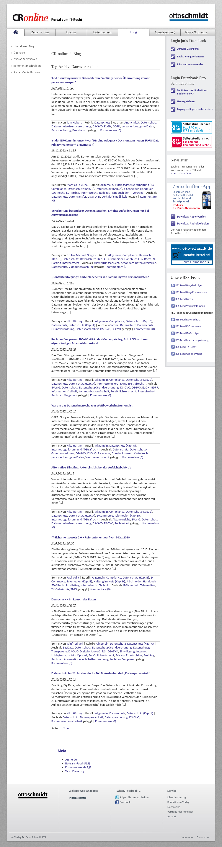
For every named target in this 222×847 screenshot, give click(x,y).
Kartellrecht (141, 453)
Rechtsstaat (122, 523)
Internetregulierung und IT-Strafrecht (120, 383)
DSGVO (92, 196)
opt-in (71, 655)
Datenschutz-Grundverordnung (71, 126)
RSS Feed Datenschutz (188, 319)
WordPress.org (74, 771)
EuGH (107, 126)
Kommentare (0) (110, 130)
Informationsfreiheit (64, 391)
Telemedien (147, 585)
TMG (73, 589)
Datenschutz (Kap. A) (109, 189)
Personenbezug (61, 130)
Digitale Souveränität (93, 651)
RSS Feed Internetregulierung (192, 340)
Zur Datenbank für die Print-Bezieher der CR (192, 92)
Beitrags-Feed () (77, 763)
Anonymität (131, 122)
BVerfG (55, 387)
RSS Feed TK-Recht (185, 346)
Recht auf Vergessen (64, 395)
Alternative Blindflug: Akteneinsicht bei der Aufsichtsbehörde (91, 467)
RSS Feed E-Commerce (188, 326)
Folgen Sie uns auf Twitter (134, 797)
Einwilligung (127, 651)
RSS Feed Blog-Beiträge (188, 285)
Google (116, 453)
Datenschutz (102, 122)
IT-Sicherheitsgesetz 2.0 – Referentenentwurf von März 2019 (90, 537)
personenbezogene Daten (137, 126)
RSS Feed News (184, 299)
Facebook (104, 453)
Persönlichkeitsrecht (123, 391)
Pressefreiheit (146, 391)
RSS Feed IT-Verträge (187, 333)
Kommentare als (78, 767)
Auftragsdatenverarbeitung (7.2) (135, 185)
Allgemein (106, 185)
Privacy (120, 655)
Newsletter (173, 806)
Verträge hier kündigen (180, 811)
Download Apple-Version (191, 216)
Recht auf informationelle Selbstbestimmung (79, 659)
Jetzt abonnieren (182, 173)
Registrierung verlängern (190, 56)
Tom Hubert (74, 122)
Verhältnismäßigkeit (114, 196)
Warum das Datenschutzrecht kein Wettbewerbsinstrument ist (91, 405)
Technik (104, 585)
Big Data (68, 647)
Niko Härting (74, 321)
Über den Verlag (176, 797)
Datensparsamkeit (87, 329)
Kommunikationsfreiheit (93, 391)
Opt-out (82, 655)
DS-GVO (98, 126)
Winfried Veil (75, 643)
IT (99, 196)
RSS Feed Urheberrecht (188, 353)
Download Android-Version (193, 223)
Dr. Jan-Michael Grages (81, 255)
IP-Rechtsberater (77, 797)
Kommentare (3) (61, 663)
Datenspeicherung (116, 717)
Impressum (187, 837)
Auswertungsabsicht (106, 263)
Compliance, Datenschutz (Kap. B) (72, 189)
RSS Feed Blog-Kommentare (191, 292)
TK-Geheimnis (60, 589)
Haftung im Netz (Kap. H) (109, 581)
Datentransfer (77, 196)
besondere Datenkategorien (138, 263)
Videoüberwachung (81, 267)
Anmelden (71, 759)
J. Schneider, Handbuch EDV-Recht (129, 259)
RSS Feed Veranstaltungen (190, 305)
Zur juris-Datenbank (188, 48)
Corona (113, 325)
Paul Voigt (73, 577)
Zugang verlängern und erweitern (195, 109)
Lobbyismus (58, 655)
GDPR (116, 126)
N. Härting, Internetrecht (82, 193)
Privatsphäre (134, 655)
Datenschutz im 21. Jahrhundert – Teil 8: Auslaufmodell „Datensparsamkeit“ (100, 673)
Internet (127, 453)
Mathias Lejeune (77, 185)
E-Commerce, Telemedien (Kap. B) (118, 515)
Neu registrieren (186, 101)
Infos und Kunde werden (190, 64)
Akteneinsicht (121, 519)
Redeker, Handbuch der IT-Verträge (121, 193)
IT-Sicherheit (131, 585)
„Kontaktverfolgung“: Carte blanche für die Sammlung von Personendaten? (100, 277)
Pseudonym (79, 130)
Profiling (149, 655)
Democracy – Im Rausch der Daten (73, 599)
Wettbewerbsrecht (97, 457)
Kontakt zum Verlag (178, 802)
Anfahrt (171, 816)
